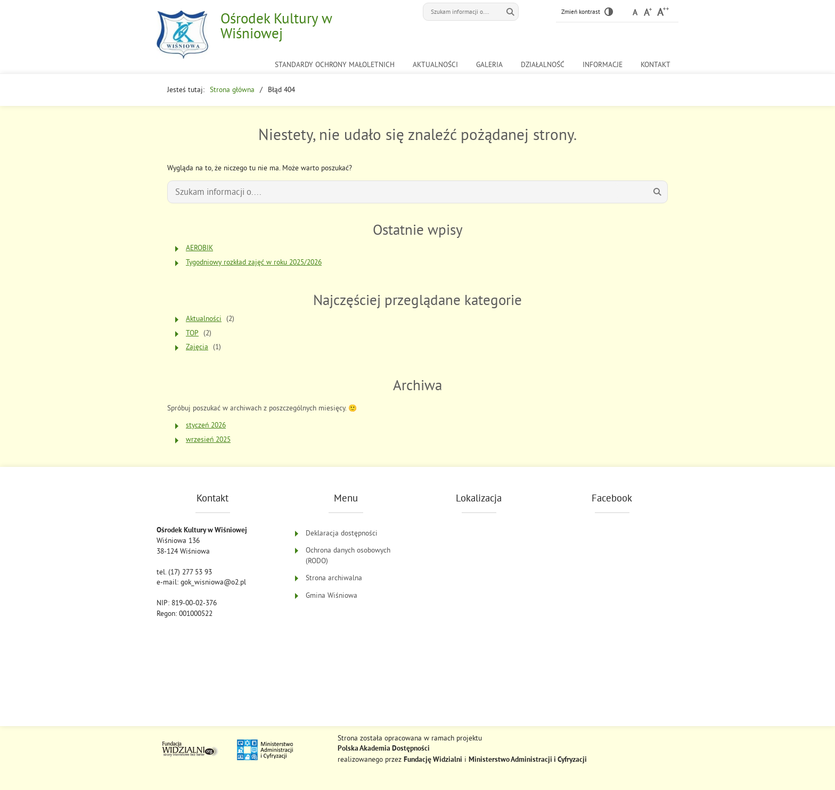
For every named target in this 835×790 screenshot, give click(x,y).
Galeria (489, 64)
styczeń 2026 (206, 425)
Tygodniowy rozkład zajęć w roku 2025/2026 (254, 262)
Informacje (603, 64)
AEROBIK (199, 247)
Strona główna (232, 89)
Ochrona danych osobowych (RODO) (348, 555)
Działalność (542, 64)
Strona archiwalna (334, 577)
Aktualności (435, 64)
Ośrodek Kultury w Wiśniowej (276, 25)
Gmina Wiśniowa (331, 595)
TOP (192, 333)
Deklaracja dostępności (342, 533)
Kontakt (655, 64)
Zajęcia (197, 346)
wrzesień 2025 (208, 439)
